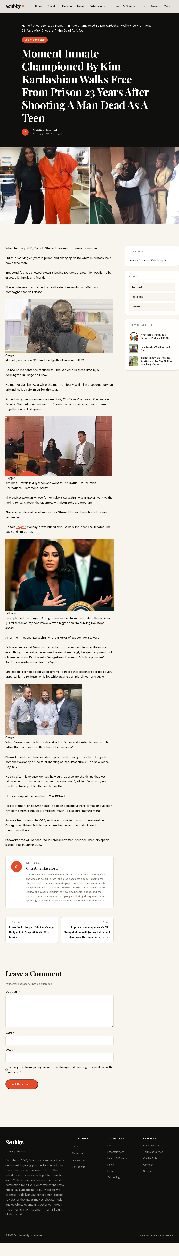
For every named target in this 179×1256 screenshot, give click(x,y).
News (80, 6)
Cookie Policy (151, 1158)
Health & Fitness (124, 6)
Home (38, 6)
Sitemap (148, 1171)
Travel (154, 6)
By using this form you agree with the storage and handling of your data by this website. (61, 1069)
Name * (10, 1033)
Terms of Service (153, 1152)
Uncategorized (42, 25)
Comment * (13, 992)
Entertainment (99, 6)
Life (143, 6)
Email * (10, 1050)
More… (168, 6)
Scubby (14, 6)
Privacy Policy (80, 1160)
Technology (114, 1177)
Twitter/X (137, 288)
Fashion (67, 6)
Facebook (137, 298)
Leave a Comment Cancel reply (147, 261)
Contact (148, 1164)
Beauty (52, 6)
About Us (77, 1153)
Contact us (78, 1167)
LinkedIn (136, 308)
